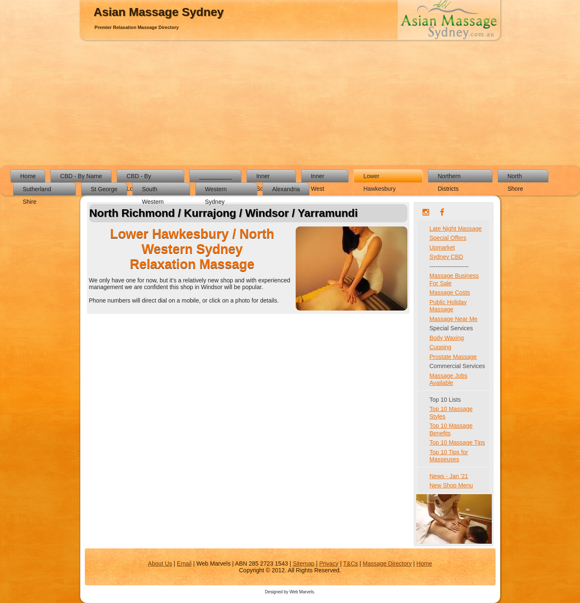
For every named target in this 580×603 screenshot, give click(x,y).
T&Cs (350, 563)
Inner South (264, 177)
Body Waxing (447, 337)
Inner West (317, 177)
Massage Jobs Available (448, 379)
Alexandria (286, 189)
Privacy (329, 563)
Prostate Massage (453, 356)
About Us (160, 563)
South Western (153, 190)
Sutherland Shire (37, 190)
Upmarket (442, 247)
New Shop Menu (451, 485)
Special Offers (448, 237)
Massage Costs (450, 292)
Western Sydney (216, 190)
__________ (215, 176)
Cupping (440, 347)
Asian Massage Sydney (159, 11)
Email (184, 563)
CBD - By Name (81, 176)
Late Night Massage (456, 228)
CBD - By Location (138, 177)
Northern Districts (449, 177)
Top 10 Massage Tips (457, 442)
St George (104, 189)
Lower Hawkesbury (379, 177)
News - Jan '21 (449, 476)
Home (28, 176)
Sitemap (303, 563)
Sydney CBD (446, 256)
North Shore (515, 177)
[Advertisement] (290, 103)
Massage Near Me (454, 319)
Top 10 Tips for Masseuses (449, 456)
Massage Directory (387, 563)
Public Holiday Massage (448, 306)
